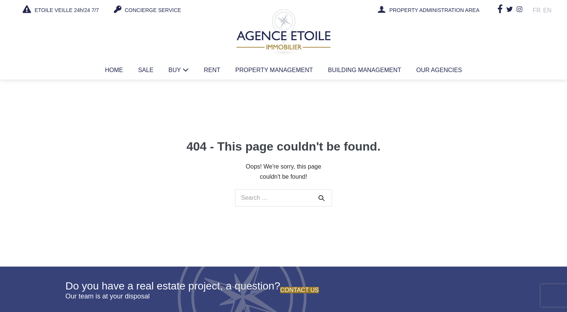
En (547, 10)
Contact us (299, 290)
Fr (537, 10)
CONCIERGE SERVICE (147, 9)
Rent (212, 70)
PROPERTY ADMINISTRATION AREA (435, 11)
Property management (274, 70)
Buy (178, 70)
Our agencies (439, 70)
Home (114, 70)
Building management (364, 70)
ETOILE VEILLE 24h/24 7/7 (61, 9)
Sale (145, 70)
